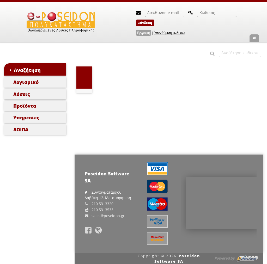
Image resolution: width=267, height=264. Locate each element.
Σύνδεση (145, 23)
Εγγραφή (143, 32)
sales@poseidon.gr (108, 215)
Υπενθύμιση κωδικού (169, 32)
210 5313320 (102, 203)
